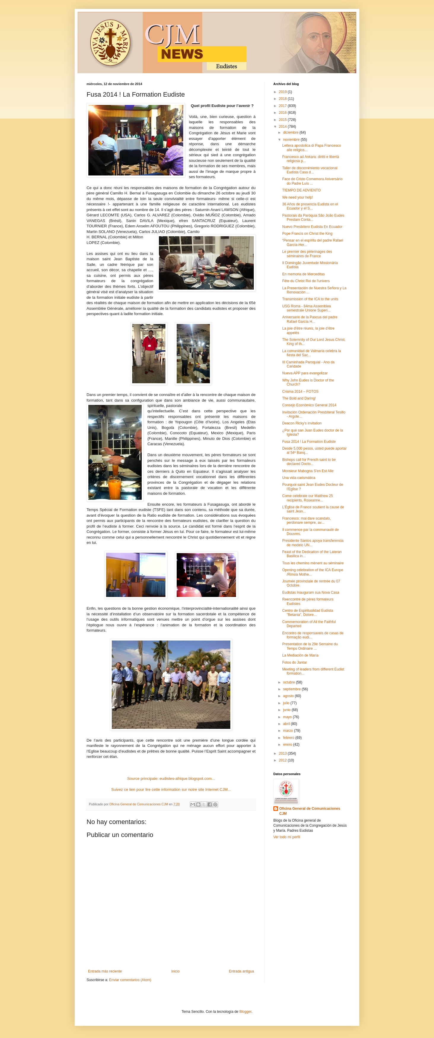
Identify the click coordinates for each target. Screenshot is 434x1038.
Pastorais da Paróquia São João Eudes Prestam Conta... (313, 217)
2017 (283, 106)
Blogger (245, 1012)
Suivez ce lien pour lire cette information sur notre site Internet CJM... (171, 789)
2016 (283, 113)
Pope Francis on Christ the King (307, 233)
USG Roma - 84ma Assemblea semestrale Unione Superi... (306, 308)
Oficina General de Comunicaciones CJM (309, 811)
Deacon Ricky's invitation (302, 423)
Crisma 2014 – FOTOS (300, 391)
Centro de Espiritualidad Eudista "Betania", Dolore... (307, 613)
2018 (283, 99)
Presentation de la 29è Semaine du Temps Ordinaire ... (310, 646)
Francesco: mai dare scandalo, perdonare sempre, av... (306, 520)
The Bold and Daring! (299, 398)
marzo (288, 731)
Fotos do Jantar (294, 662)
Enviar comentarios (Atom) (130, 980)
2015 (283, 120)
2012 (283, 760)
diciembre (291, 132)
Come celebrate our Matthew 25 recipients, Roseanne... (307, 498)
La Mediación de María (300, 655)
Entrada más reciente (105, 971)
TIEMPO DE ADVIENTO (301, 190)
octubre (289, 682)
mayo (288, 717)
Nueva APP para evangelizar (305, 373)
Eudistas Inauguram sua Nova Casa (310, 592)
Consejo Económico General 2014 (309, 405)
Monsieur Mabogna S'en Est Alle (308, 471)
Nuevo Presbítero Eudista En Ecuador (312, 227)
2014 (283, 126)
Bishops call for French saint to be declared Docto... (309, 462)
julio (287, 703)
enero (288, 744)
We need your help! (297, 197)
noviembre (292, 140)
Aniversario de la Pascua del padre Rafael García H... (309, 319)
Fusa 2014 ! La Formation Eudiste (309, 442)
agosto (289, 696)
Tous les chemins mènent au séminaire (313, 563)
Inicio (175, 971)
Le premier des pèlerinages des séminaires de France (307, 254)
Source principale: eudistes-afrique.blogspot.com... (171, 778)
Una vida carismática (298, 478)
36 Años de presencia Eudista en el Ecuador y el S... (310, 206)
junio (287, 710)
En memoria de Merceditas (303, 274)
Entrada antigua (241, 971)
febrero (289, 738)
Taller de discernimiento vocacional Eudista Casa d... (309, 170)
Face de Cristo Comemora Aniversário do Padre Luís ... (312, 181)
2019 (283, 92)
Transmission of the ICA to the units (310, 299)
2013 (283, 753)
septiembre (292, 689)
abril (287, 724)
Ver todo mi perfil (286, 837)
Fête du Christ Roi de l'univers (306, 281)
